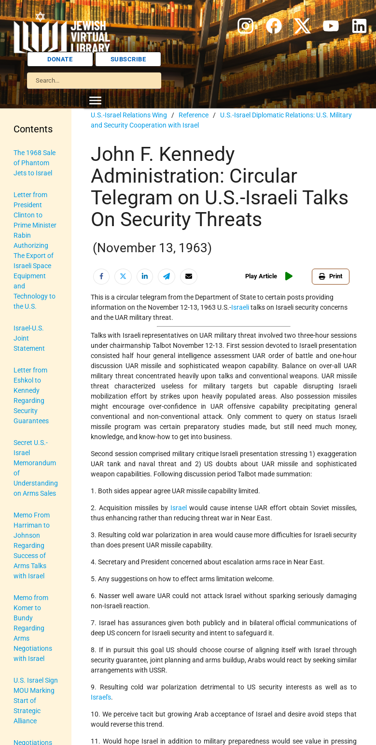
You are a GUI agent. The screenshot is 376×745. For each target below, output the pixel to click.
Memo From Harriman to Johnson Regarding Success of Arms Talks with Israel (32, 545)
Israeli (240, 307)
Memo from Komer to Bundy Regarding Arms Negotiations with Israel (33, 628)
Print (330, 276)
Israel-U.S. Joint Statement (29, 338)
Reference (194, 115)
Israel (178, 508)
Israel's (101, 697)
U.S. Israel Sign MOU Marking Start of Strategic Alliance (36, 700)
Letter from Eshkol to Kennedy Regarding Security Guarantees (31, 395)
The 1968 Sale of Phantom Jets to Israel (35, 163)
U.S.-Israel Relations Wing (129, 115)
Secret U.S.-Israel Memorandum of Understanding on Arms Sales (36, 468)
